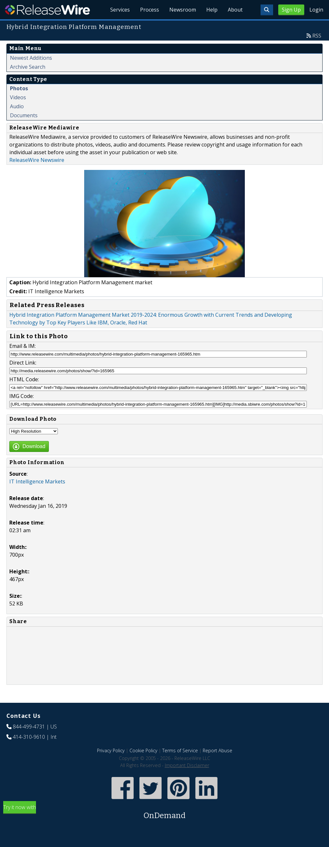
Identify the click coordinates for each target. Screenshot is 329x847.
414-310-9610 (29, 736)
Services (120, 9)
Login (316, 9)
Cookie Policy (143, 750)
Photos (19, 88)
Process (149, 9)
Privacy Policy (111, 750)
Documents (24, 115)
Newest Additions (31, 57)
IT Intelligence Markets (37, 481)
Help (212, 9)
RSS (316, 35)
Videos (18, 97)
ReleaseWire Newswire (36, 159)
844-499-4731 (29, 726)
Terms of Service (180, 750)
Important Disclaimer (187, 765)
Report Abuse (217, 750)
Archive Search (27, 66)
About (235, 9)
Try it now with (164, 812)
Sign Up (291, 9)
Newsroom (182, 9)
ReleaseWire (47, 9)
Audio (17, 106)
